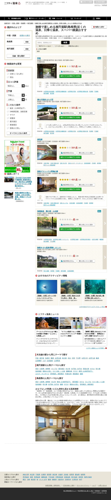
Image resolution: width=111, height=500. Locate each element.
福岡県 (83, 474)
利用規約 (97, 491)
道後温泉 (67, 477)
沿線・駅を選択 (18, 56)
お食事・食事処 (45, 369)
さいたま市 (43, 479)
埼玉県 (32, 474)
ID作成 (104, 5)
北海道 (66, 474)
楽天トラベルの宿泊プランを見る (70, 76)
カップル (54, 369)
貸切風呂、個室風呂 (57, 374)
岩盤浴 (12, 118)
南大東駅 (46, 241)
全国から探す (25, 35)
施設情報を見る (68, 71)
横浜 (24, 479)
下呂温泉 (51, 477)
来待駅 (99, 163)
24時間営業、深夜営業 (18, 112)
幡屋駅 (102, 239)
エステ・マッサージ (42, 374)
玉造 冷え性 (63, 163)
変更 (27, 42)
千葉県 (38, 474)
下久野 (78, 358)
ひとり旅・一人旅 (59, 371)
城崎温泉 (44, 477)
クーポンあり (59, 46)
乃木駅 (94, 163)
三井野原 (57, 361)
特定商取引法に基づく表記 (85, 491)
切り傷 (98, 369)
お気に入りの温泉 (86, 2)
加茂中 (47, 358)
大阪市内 (61, 479)
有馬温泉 (37, 477)
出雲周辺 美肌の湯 (82, 91)
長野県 (71, 474)
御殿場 (54, 479)
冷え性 (68, 369)
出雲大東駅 (95, 239)
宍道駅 (96, 91)
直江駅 (52, 93)
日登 (73, 358)
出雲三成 (92, 358)
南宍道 (42, 358)
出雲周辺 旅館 (74, 239)
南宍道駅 (46, 93)
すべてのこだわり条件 (18, 133)
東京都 (54, 474)
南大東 (64, 358)
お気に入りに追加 (87, 71)
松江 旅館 (46, 271)
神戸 (80, 479)
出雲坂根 (50, 361)
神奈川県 (26, 474)
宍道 (36, 358)
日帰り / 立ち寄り (16, 74)
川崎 (28, 479)
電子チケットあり (45, 46)
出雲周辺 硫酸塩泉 (61, 91)
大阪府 (60, 474)
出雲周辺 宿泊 (72, 91)
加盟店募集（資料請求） (53, 485)
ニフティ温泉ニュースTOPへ (95, 348)
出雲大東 (58, 358)
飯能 (49, 479)
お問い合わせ (102, 485)
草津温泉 (26, 477)
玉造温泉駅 (87, 163)
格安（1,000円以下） (86, 371)
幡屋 (52, 358)
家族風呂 (76, 374)
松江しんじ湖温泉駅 (49, 165)
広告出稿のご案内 (68, 485)
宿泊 (36, 369)
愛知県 (77, 474)
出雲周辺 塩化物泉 (49, 91)
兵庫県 (43, 474)
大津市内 (75, 479)
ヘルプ (94, 485)
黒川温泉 (74, 477)
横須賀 (33, 479)
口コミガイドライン (83, 485)
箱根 (31, 477)
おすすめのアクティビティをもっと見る (92, 307)
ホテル (92, 369)
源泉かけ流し (47, 371)
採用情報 (104, 491)
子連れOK (68, 374)
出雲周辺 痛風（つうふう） (61, 239)
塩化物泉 (38, 371)
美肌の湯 (86, 369)
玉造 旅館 (72, 203)
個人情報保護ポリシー (69, 491)
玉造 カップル (64, 203)
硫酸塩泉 (69, 371)
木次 (69, 358)
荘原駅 (91, 91)
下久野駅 (52, 241)
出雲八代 (85, 358)
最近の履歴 (100, 2)
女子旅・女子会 (76, 369)
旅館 (81, 374)
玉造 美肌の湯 (54, 163)
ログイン (98, 5)
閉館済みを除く (74, 46)
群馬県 (49, 474)
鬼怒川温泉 (88, 477)
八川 (44, 361)
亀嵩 (97, 358)
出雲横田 (38, 361)
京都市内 (68, 479)
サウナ (75, 371)
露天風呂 (61, 369)
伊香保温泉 (59, 477)
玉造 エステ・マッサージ (75, 163)
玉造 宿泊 (46, 163)
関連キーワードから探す (13, 482)
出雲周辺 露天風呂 (85, 239)
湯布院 (80, 477)
